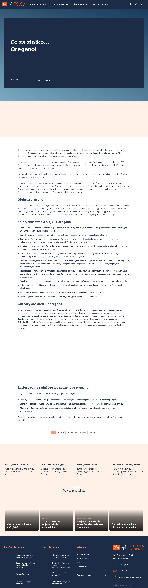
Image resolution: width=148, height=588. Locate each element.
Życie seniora (118, 498)
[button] (141, 4)
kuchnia (61, 409)
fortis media (126, 563)
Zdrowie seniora (85, 496)
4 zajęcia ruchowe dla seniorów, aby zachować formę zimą (90, 502)
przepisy (83, 409)
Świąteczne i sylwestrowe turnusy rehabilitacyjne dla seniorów (25, 543)
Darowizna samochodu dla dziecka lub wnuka (124, 503)
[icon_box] (20, 440)
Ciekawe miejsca (15, 498)
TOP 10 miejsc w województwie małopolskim (51, 502)
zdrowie (92, 409)
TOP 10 (45, 496)
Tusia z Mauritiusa (22, 552)
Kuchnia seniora (43, 68)
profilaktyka (72, 409)
